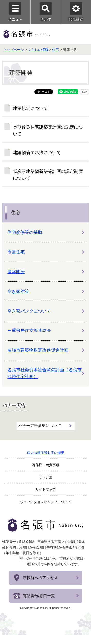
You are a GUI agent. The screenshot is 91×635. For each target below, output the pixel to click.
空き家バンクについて (29, 311)
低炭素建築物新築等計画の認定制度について (48, 175)
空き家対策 (18, 291)
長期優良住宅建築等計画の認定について (48, 130)
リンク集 (45, 477)
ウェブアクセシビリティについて (45, 502)
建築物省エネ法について (37, 152)
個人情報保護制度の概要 (45, 453)
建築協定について (30, 108)
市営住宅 (16, 252)
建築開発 (16, 271)
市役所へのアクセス (40, 578)
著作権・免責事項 (45, 465)
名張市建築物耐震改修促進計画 (37, 350)
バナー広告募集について (39, 426)
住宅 (55, 50)
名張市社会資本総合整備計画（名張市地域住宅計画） (44, 373)
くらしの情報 (38, 50)
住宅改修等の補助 (24, 232)
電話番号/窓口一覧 (39, 596)
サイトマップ (45, 489)
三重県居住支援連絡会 (29, 330)
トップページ (13, 50)
